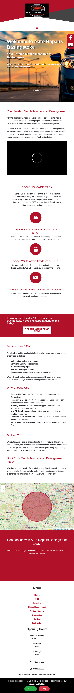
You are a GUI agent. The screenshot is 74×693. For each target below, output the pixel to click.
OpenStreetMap (61, 529)
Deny (44, 689)
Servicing (37, 603)
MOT (37, 599)
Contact (37, 619)
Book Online (36, 623)
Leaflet (52, 529)
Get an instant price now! (37, 330)
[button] (3, 486)
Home (37, 595)
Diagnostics (37, 615)
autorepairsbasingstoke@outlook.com (38, 674)
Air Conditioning (37, 611)
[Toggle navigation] (37, 27)
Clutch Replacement (37, 607)
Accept (30, 689)
